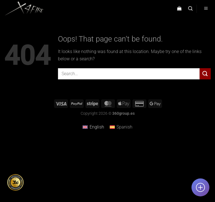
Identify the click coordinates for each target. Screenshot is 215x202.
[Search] (190, 8)
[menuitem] (93, 127)
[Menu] (205, 8)
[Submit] (205, 73)
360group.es (123, 113)
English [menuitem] (97, 127)
